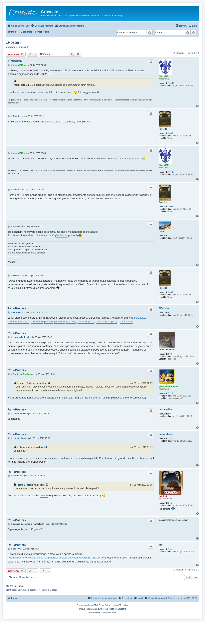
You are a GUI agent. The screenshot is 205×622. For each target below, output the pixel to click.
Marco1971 (164, 76)
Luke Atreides (165, 409)
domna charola (166, 434)
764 (170, 549)
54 (169, 313)
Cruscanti (23, 47)
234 (170, 235)
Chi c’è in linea (14, 586)
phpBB (93, 605)
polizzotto (139, 317)
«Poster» (14, 42)
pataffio (48, 321)
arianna (162, 231)
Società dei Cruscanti (116, 609)
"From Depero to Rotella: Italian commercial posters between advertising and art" (54, 557)
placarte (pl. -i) (85, 321)
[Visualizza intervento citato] (49, 383)
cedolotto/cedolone (18, 321)
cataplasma (126, 321)
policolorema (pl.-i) (106, 321)
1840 (170, 438)
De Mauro (61, 235)
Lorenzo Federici (167, 350)
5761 (170, 503)
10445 (171, 83)
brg (160, 545)
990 (170, 354)
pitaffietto (59, 321)
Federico (163, 129)
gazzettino (37, 321)
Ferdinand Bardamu (168, 387)
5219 (170, 393)
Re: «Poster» (17, 308)
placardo (71, 321)
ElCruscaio (164, 308)
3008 (170, 133)
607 (170, 414)
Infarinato (163, 496)
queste (44, 495)
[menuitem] (42, 25)
